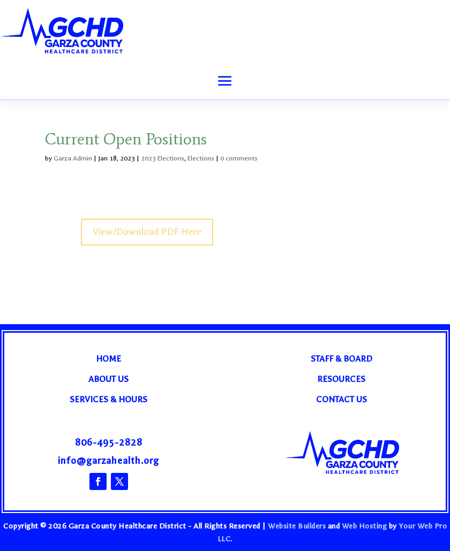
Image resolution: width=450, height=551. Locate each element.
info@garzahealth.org (108, 460)
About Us (108, 379)
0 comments (239, 158)
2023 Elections (162, 158)
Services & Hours (108, 399)
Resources (341, 379)
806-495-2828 (108, 442)
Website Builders (297, 526)
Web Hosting (364, 526)
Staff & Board (341, 359)
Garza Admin (73, 158)
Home (108, 359)
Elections (201, 158)
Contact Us (341, 399)
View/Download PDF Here (147, 232)
